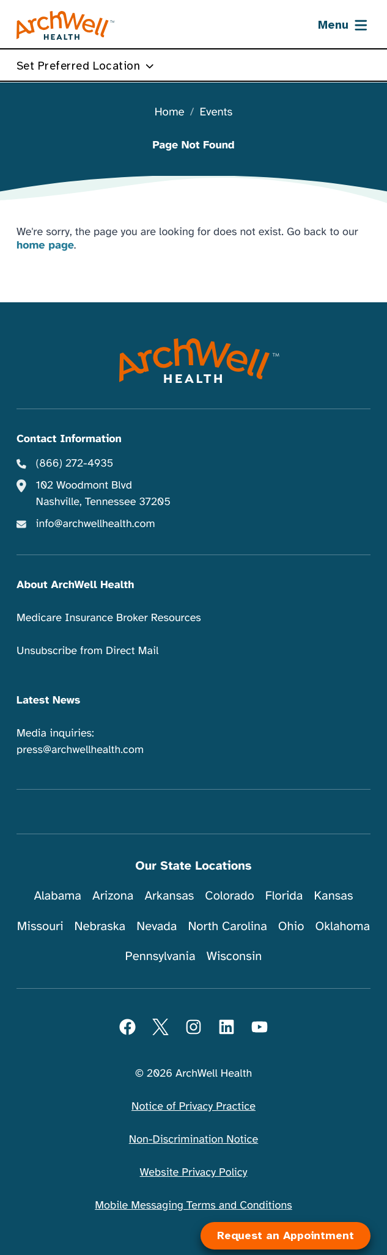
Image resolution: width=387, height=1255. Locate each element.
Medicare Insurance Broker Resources (109, 618)
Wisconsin (234, 956)
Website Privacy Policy (194, 1172)
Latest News (48, 700)
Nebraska (100, 926)
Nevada (156, 926)
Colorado (229, 895)
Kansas (333, 895)
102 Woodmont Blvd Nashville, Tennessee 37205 (103, 494)
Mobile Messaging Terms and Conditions (193, 1205)
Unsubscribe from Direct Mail (87, 651)
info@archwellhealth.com (95, 524)
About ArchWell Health (75, 585)
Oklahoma (342, 926)
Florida (284, 895)
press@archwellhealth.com (80, 750)
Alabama (57, 895)
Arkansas (169, 895)
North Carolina (227, 926)
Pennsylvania (160, 956)
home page (45, 245)
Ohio (291, 926)
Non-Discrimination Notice (193, 1139)
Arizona (112, 895)
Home (170, 112)
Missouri (40, 926)
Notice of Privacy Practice (193, 1106)
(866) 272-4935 (75, 463)
